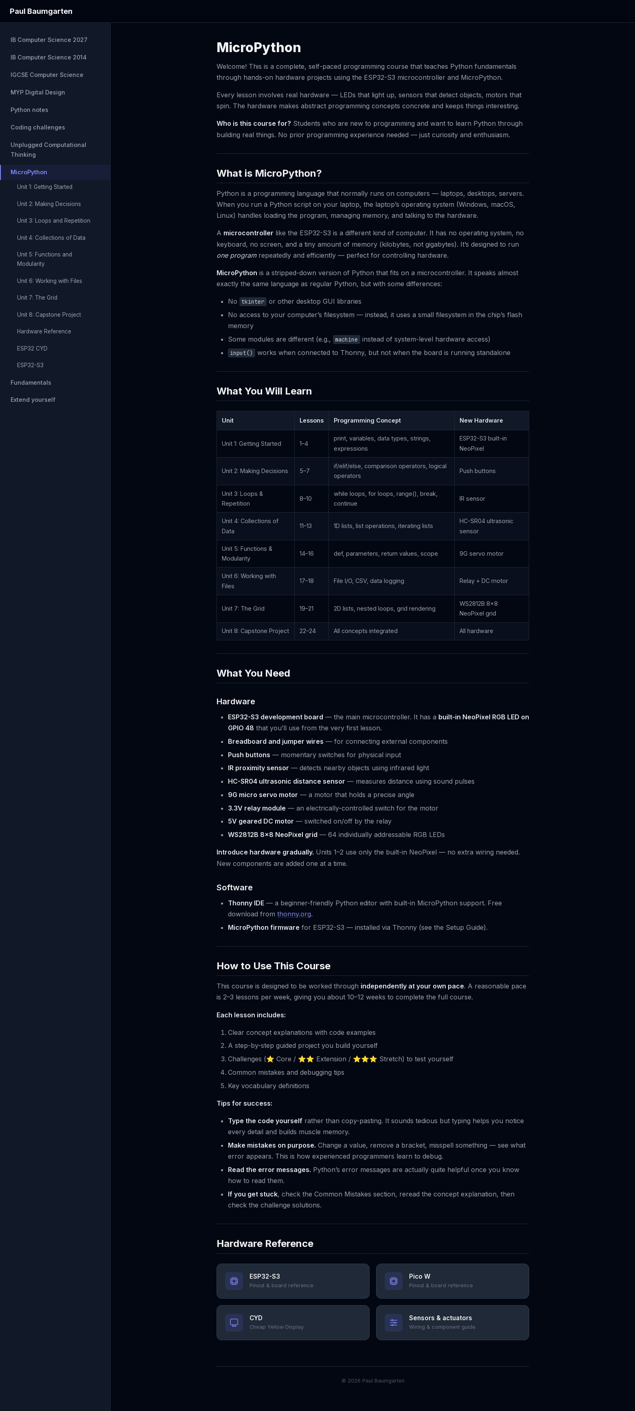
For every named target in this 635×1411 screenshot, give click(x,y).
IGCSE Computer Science (47, 74)
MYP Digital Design (38, 92)
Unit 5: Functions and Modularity (44, 259)
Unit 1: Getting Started (44, 187)
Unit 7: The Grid (37, 297)
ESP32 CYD (32, 348)
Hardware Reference (44, 331)
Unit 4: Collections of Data (51, 237)
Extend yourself (33, 399)
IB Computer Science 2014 (49, 57)
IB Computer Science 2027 (49, 39)
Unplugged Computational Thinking (48, 149)
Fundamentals (31, 382)
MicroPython (29, 172)
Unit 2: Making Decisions (49, 204)
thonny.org (294, 914)
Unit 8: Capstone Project (49, 314)
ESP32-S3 (30, 365)
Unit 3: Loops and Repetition (53, 220)
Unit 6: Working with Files (49, 281)
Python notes (29, 109)
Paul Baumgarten (41, 11)
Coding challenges (38, 127)
